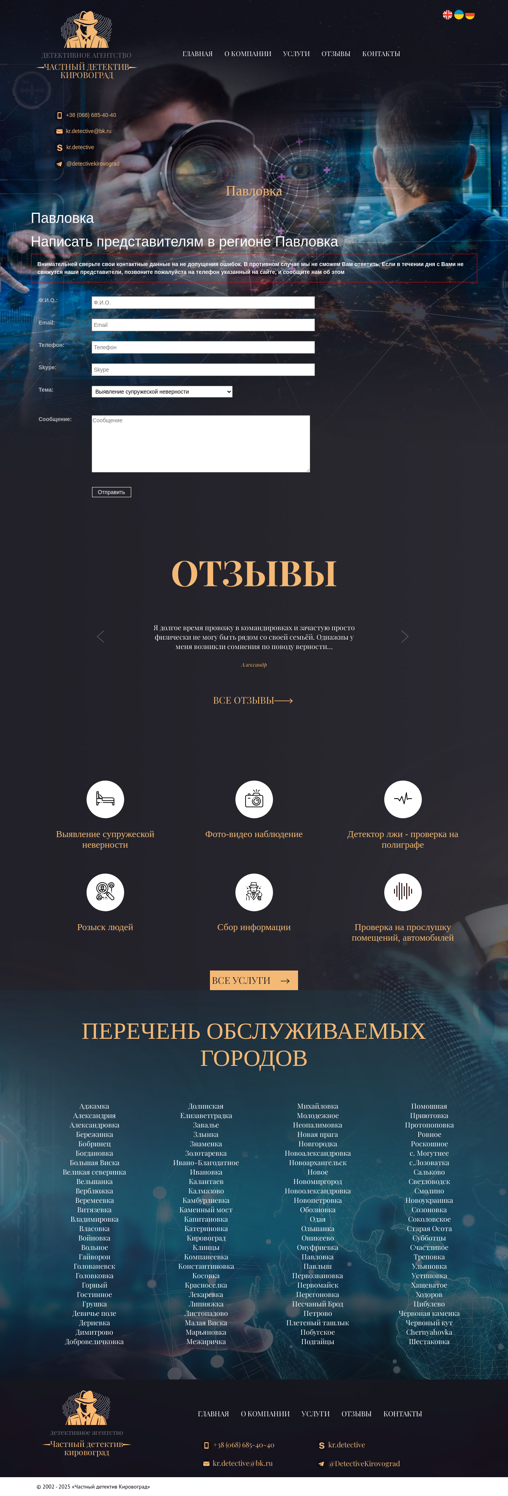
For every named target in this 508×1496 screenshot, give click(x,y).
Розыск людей (105, 903)
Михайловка (317, 1106)
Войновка (94, 1237)
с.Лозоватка (429, 1162)
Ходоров (429, 1294)
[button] (101, 644)
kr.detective (74, 147)
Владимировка (95, 1219)
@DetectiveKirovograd (87, 164)
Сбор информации (254, 903)
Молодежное (318, 1115)
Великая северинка (94, 1172)
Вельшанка (94, 1181)
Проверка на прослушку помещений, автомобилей (403, 908)
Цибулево (429, 1303)
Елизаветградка (206, 1115)
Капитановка (206, 1219)
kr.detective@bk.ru (83, 131)
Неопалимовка (317, 1124)
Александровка (94, 1124)
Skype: (48, 367)
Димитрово (94, 1332)
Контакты (381, 53)
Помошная (429, 1106)
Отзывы (336, 53)
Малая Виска (206, 1322)
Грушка (94, 1303)
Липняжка (206, 1303)
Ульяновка (429, 1266)
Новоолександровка (318, 1190)
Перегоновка (317, 1294)
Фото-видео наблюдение (254, 810)
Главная (198, 53)
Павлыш (318, 1266)
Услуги (296, 53)
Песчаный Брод (317, 1303)
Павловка (318, 1256)
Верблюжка (94, 1190)
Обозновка (318, 1209)
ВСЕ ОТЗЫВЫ (253, 699)
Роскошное (429, 1143)
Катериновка (206, 1228)
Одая (318, 1219)
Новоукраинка (429, 1200)
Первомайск (317, 1285)
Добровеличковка (94, 1341)
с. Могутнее (429, 1153)
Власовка (94, 1228)
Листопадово (206, 1313)
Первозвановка (317, 1275)
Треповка (429, 1256)
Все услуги (251, 980)
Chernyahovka (429, 1332)
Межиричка (206, 1341)
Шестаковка (429, 1341)
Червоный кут (429, 1322)
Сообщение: (55, 419)
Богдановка (94, 1153)
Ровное (429, 1134)
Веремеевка (94, 1200)
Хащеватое (429, 1285)
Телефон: (52, 345)
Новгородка (317, 1143)
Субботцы (429, 1237)
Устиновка (429, 1275)
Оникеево (318, 1237)
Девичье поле (94, 1313)
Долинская (206, 1106)
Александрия (94, 1115)
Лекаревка (206, 1294)
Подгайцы (317, 1341)
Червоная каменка (429, 1313)
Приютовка (429, 1115)
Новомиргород (317, 1181)
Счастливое (429, 1247)
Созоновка (429, 1209)
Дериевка (94, 1322)
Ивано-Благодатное (206, 1162)
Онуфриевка (317, 1247)
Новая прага (317, 1134)
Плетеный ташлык (317, 1322)
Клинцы (206, 1247)
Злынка (206, 1134)
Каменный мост (206, 1209)
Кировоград (206, 1237)
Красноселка (206, 1285)
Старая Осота (429, 1228)
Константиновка (206, 1266)
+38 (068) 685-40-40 (85, 115)
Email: (47, 322)
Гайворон (94, 1256)
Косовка (206, 1275)
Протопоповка (429, 1124)
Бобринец (94, 1143)
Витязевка (94, 1209)
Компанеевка (206, 1256)
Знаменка (206, 1143)
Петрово (318, 1313)
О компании (247, 53)
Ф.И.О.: (48, 300)
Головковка (95, 1275)
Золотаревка (206, 1153)
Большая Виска (94, 1162)
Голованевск (94, 1266)
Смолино (429, 1190)
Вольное (94, 1247)
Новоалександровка (318, 1153)
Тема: (46, 390)
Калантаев (206, 1181)
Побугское (317, 1332)
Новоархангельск (318, 1162)
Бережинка (94, 1134)
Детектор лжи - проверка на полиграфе (403, 815)
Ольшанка (317, 1228)
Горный (94, 1285)
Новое (317, 1172)
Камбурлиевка (206, 1200)
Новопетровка (318, 1200)
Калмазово (206, 1190)
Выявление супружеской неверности (105, 815)
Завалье (206, 1124)
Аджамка (94, 1106)
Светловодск (429, 1181)
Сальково (429, 1172)
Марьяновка (206, 1332)
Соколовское (429, 1219)
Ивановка (206, 1172)
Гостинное (94, 1294)
